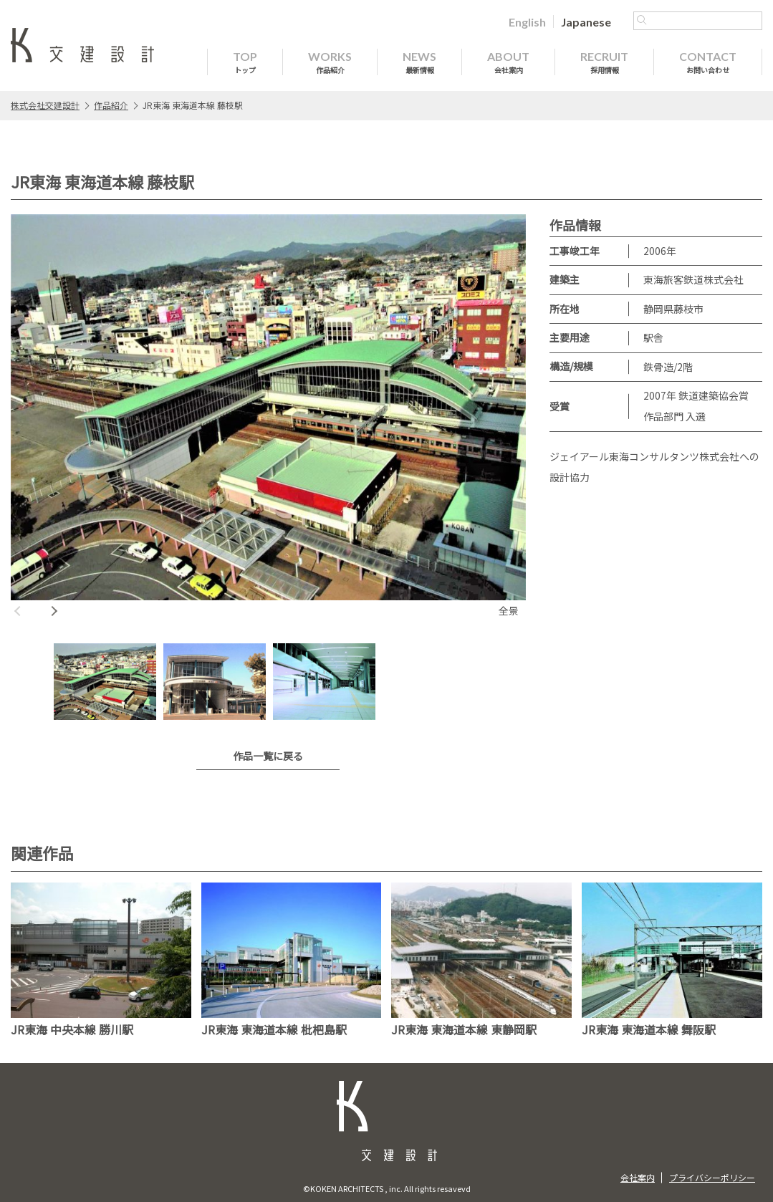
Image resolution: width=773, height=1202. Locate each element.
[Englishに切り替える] (527, 21)
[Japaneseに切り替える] (586, 21)
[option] (268, 418)
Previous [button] (18, 611)
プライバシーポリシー (712, 1177)
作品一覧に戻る (268, 756)
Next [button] (54, 611)
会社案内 (637, 1177)
